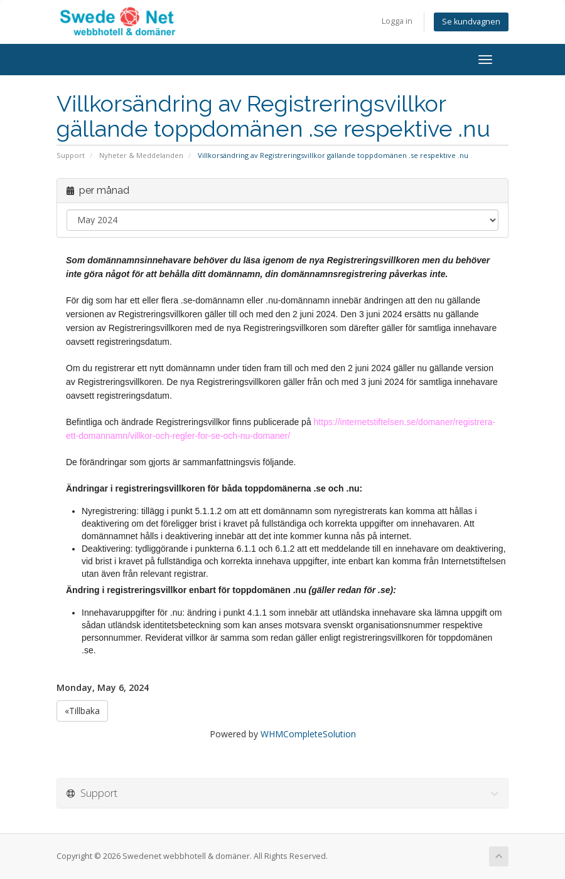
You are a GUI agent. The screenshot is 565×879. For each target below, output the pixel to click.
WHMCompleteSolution (308, 734)
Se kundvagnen (471, 21)
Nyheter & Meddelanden (141, 155)
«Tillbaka (82, 711)
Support (70, 155)
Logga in (397, 21)
